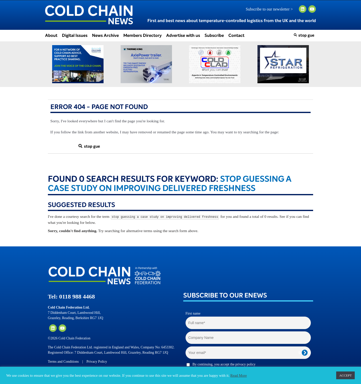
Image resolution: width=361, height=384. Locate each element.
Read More (238, 375)
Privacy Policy (96, 361)
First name (193, 313)
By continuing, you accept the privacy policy (224, 364)
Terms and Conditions (63, 361)
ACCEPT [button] (345, 375)
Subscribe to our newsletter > (271, 9)
